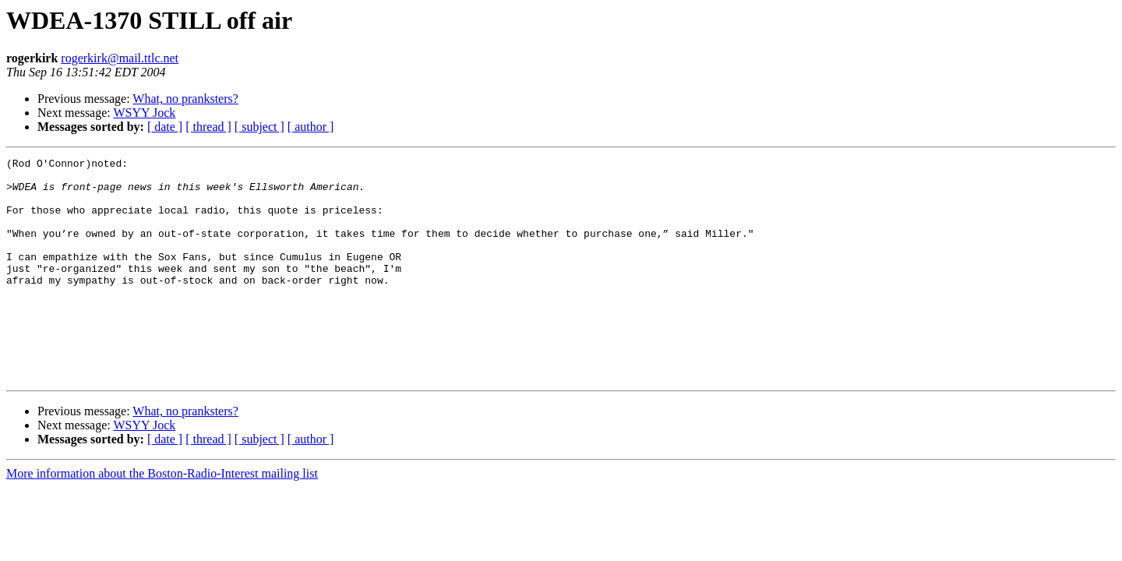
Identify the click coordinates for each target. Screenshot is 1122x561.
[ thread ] (208, 126)
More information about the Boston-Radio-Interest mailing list (162, 517)
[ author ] (311, 126)
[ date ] (164, 126)
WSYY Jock (144, 112)
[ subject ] (259, 126)
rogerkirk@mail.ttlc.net (119, 58)
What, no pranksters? (185, 98)
